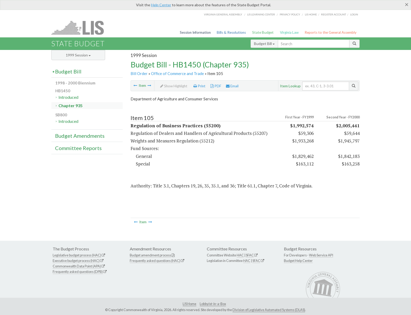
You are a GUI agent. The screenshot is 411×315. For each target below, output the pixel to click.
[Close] (407, 4)
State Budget (263, 32)
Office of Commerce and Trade (177, 73)
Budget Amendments (80, 136)
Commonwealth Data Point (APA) (77, 266)
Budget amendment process (150, 255)
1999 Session (78, 55)
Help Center (161, 5)
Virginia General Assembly (223, 14)
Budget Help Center (298, 261)
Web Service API (321, 255)
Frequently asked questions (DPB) (78, 272)
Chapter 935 (70, 105)
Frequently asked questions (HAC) (155, 261)
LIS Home (189, 304)
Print (199, 86)
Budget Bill (264, 43)
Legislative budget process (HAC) (77, 255)
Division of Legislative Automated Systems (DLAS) (268, 310)
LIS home (311, 14)
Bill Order (139, 73)
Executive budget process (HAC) (76, 261)
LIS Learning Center (261, 14)
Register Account (333, 14)
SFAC (250, 255)
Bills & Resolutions (231, 32)
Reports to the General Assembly (330, 32)
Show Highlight (173, 86)
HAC (240, 255)
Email (232, 86)
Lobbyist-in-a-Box (213, 304)
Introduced (68, 97)
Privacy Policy (290, 14)
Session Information (195, 32)
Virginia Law (289, 32)
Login (354, 14)
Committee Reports (78, 148)
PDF (215, 86)
